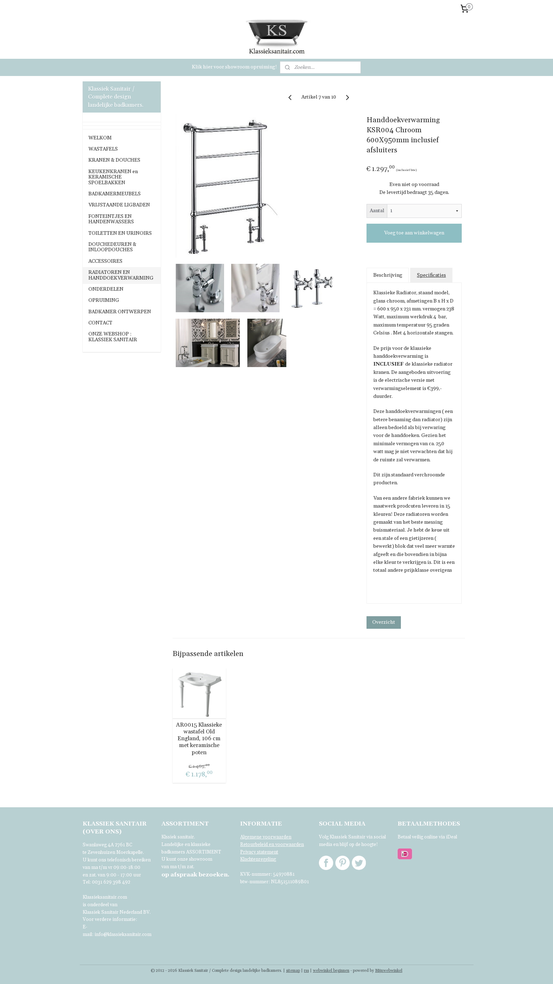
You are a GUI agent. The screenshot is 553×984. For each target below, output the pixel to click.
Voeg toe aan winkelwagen (414, 233)
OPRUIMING (103, 300)
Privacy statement (259, 852)
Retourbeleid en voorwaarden (272, 844)
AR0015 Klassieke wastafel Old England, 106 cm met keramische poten (199, 739)
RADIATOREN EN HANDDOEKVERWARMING (121, 275)
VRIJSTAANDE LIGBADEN (119, 205)
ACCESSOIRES (105, 261)
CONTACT (100, 323)
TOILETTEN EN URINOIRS (120, 233)
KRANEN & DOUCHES (114, 160)
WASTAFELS (103, 149)
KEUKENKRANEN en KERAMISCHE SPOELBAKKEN (113, 177)
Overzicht (384, 622)
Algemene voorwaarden (265, 837)
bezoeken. (195, 874)
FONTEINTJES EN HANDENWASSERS (111, 219)
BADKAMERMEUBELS (114, 194)
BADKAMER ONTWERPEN (119, 312)
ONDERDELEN (105, 289)
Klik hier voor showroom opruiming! (234, 67)
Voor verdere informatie (109, 919)
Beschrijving (387, 275)
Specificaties (431, 275)
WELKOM (100, 138)
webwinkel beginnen (331, 970)
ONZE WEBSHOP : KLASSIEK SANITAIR (112, 337)
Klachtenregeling (258, 859)
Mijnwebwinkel (388, 970)
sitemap (293, 970)
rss (306, 970)
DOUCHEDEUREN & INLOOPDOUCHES (112, 247)
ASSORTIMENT (203, 852)
